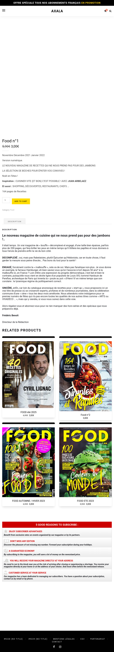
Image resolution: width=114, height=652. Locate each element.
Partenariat (97, 639)
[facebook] (54, 646)
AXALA (57, 11)
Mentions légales (64, 639)
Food (12, 252)
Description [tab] (14, 263)
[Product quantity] (6, 242)
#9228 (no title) (13, 639)
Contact (57, 642)
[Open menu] (3, 10)
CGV (82, 639)
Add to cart (21, 243)
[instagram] (60, 646)
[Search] (110, 11)
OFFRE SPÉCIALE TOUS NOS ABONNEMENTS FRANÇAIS (56, 2)
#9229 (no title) (38, 639)
